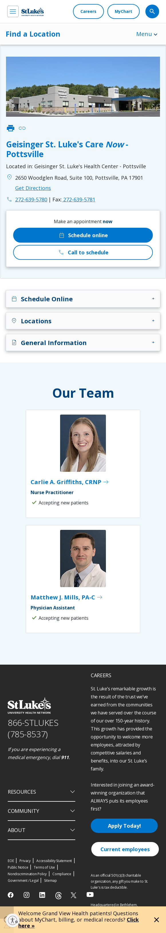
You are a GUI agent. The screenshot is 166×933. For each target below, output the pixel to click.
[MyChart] (123, 11)
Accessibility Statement (54, 860)
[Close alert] (156, 920)
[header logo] (32, 11)
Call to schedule (83, 252)
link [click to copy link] (22, 128)
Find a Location (33, 34)
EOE (11, 860)
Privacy (25, 860)
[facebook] (11, 895)
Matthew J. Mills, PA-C (67, 597)
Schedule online (83, 235)
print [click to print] (10, 128)
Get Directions (33, 188)
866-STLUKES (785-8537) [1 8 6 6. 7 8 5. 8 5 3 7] (33, 728)
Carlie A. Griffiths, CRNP (70, 482)
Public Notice (18, 867)
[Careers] (88, 11)
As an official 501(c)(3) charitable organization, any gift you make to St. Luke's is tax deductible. (119, 881)
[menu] (13, 11)
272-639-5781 (73, 199)
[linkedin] (42, 895)
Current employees (125, 849)
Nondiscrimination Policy (27, 873)
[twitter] (74, 895)
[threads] (58, 895)
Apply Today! (124, 825)
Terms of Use (44, 867)
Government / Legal (23, 880)
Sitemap (50, 880)
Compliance (61, 873)
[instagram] (27, 895)
